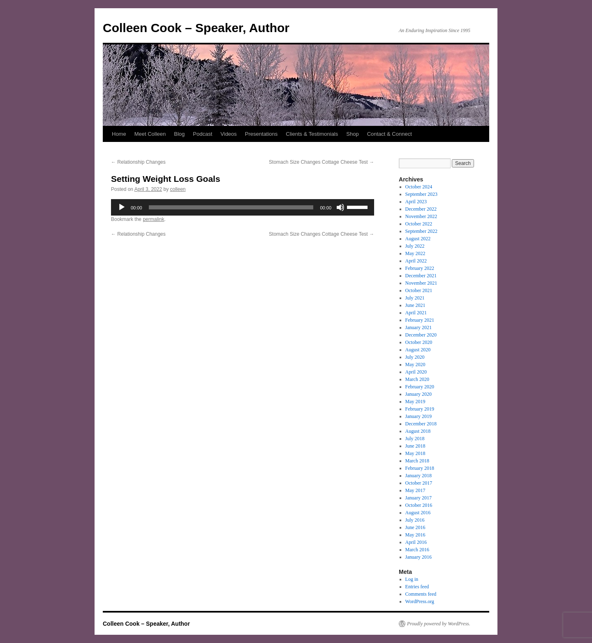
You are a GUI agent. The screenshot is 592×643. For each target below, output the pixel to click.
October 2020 (418, 342)
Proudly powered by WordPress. (438, 624)
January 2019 (418, 416)
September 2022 (421, 231)
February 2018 (419, 468)
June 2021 (415, 305)
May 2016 (415, 535)
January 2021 (418, 327)
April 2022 (416, 261)
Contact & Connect (389, 134)
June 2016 (415, 527)
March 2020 (417, 379)
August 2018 (418, 431)
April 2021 (416, 313)
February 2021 (419, 320)
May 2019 (415, 401)
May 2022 (415, 253)
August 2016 (418, 512)
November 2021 (421, 283)
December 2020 (421, 335)
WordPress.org (419, 601)
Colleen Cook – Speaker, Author (196, 28)
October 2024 (418, 187)
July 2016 (415, 520)
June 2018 (415, 446)
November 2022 (421, 216)
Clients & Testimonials (312, 134)
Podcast (202, 134)
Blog (179, 134)
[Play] (122, 207)
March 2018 (417, 461)
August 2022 (418, 238)
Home (119, 134)
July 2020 (415, 357)
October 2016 (418, 505)
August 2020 (418, 350)
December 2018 (421, 424)
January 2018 (418, 475)
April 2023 (416, 201)
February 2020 (419, 387)
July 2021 (415, 298)
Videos (228, 134)
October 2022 (418, 224)
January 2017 (418, 498)
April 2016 (416, 542)
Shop (352, 134)
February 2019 (419, 409)
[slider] (231, 207)
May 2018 (415, 453)
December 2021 (421, 276)
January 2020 (418, 394)
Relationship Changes (138, 162)
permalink (153, 219)
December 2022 (421, 209)
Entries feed (417, 587)
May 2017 (415, 490)
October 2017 (418, 483)
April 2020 (416, 372)
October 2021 (418, 290)
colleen (177, 189)
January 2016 (418, 557)
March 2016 (417, 549)
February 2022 (419, 268)
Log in (412, 579)
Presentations (261, 134)
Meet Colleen (150, 134)
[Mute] (340, 207)
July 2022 (415, 246)
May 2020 (415, 364)
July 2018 (415, 438)
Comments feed (421, 594)
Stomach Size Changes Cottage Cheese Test (321, 162)
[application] (242, 207)
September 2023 (421, 194)
